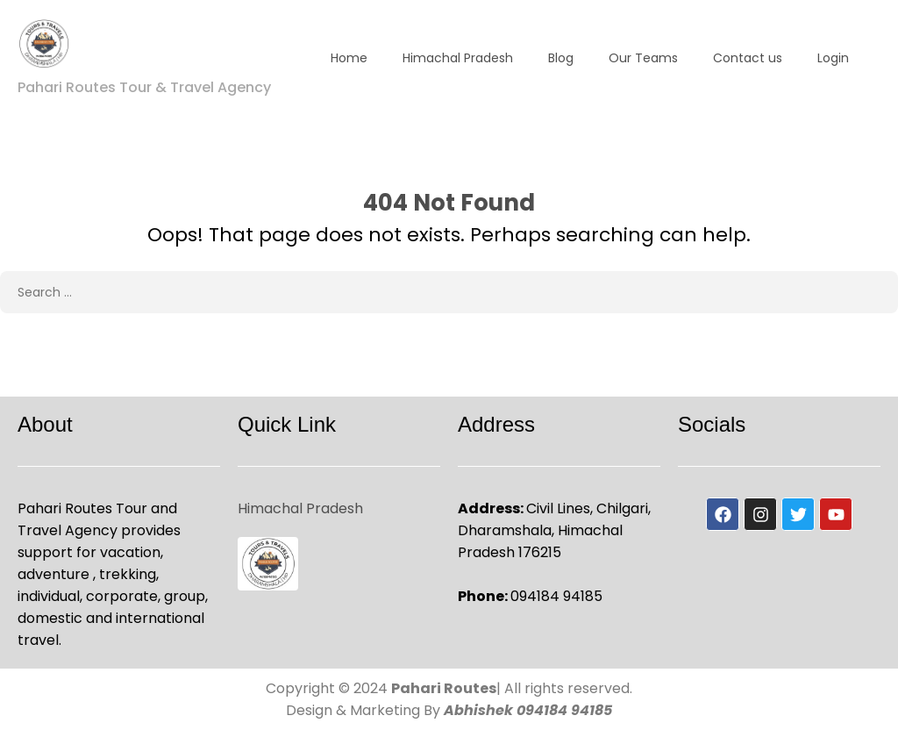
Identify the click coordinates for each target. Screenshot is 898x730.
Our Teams (643, 58)
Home (349, 58)
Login (833, 58)
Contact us (747, 58)
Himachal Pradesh (458, 58)
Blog (561, 58)
